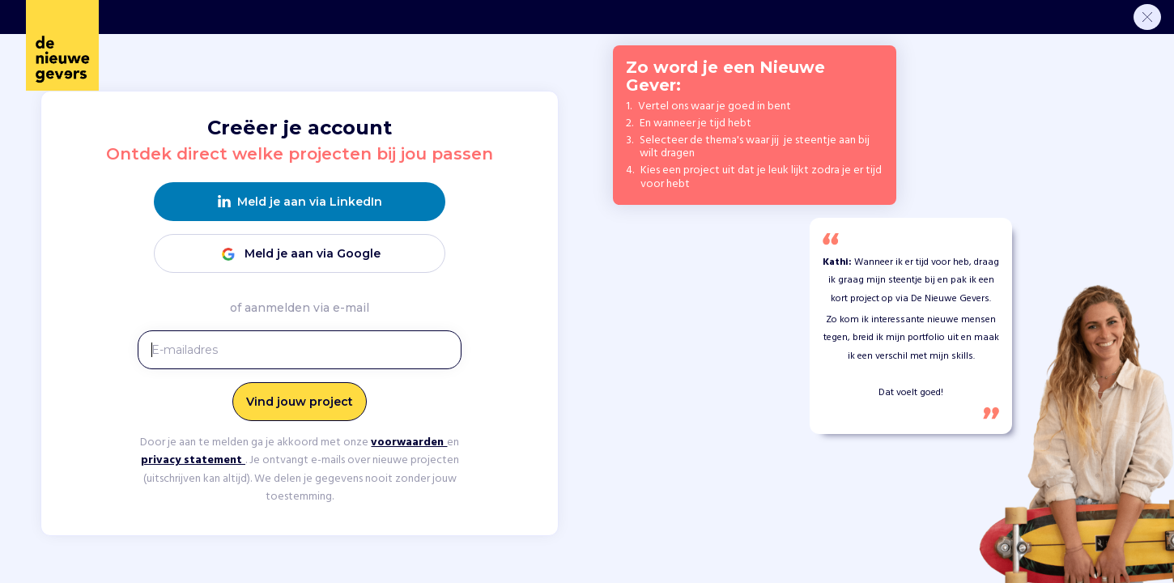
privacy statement (193, 460)
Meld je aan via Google (300, 253)
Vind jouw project (299, 401)
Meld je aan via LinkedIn (300, 202)
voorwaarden (409, 442)
